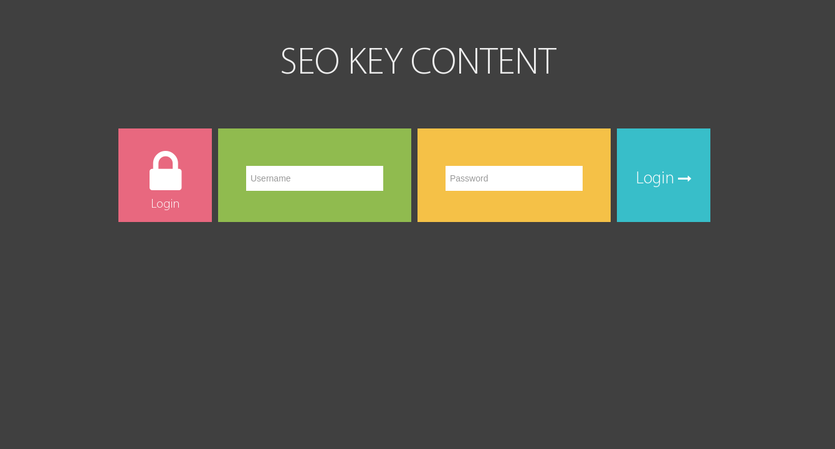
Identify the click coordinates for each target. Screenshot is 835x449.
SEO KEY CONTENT (418, 64)
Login (664, 179)
